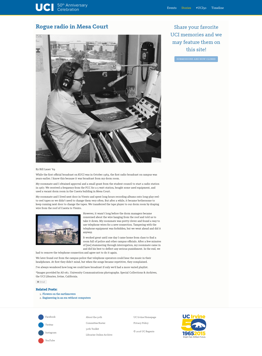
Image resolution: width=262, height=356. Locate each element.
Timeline (217, 8)
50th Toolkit (92, 329)
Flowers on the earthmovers (59, 294)
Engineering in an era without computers (66, 298)
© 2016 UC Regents (144, 331)
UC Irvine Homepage (145, 317)
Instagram (50, 333)
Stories (186, 8)
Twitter (49, 325)
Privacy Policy (141, 323)
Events (171, 8)
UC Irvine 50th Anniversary (62, 7)
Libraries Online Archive (99, 335)
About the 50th (94, 317)
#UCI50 (201, 8)
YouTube (50, 340)
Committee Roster (95, 323)
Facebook (50, 317)
